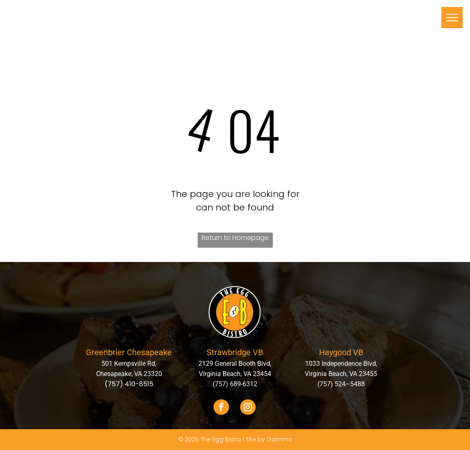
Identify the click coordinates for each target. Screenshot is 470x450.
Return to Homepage (235, 237)
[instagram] (248, 408)
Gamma (279, 439)
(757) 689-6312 (235, 384)
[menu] (452, 17)
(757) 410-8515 (129, 384)
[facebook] (221, 408)
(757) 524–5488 (341, 384)
